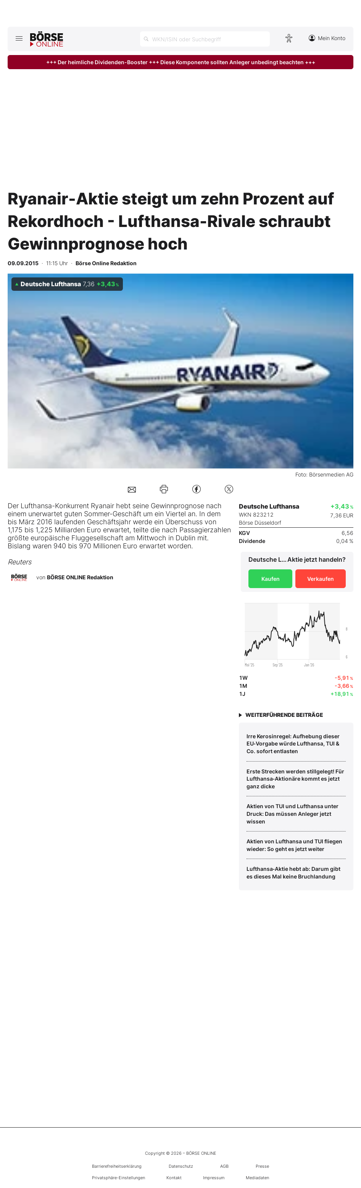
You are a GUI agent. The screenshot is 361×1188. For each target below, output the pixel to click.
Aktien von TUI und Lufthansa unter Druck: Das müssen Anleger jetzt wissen (292, 813)
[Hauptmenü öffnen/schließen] (19, 38)
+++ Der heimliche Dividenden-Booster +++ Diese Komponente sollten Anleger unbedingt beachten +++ (180, 62)
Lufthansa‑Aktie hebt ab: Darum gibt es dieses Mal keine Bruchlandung (293, 872)
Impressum (213, 1177)
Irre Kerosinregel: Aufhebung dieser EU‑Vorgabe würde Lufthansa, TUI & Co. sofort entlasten (293, 743)
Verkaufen (320, 578)
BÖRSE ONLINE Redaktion (80, 577)
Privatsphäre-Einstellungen (118, 1177)
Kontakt (174, 1177)
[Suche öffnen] (205, 39)
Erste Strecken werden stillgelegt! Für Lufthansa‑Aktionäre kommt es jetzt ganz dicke (295, 778)
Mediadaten (257, 1177)
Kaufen (270, 578)
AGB (224, 1166)
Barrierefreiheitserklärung (117, 1166)
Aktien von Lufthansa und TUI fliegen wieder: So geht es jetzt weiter (294, 845)
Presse (262, 1166)
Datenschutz (181, 1166)
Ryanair (102, 506)
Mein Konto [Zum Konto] (327, 38)
